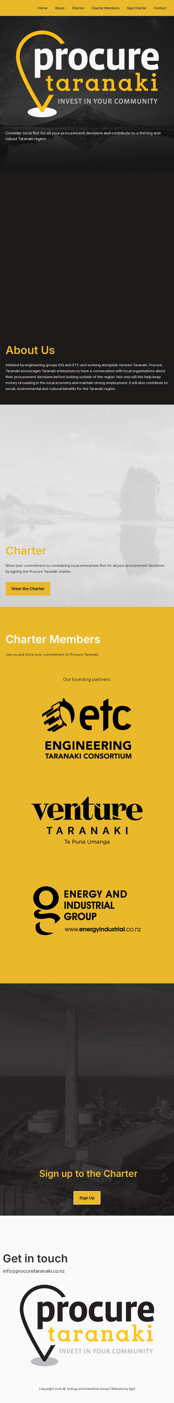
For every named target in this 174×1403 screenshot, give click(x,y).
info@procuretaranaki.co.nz (34, 1271)
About (60, 8)
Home (42, 8)
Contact (160, 8)
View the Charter (28, 588)
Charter (78, 8)
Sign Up (87, 1197)
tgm (132, 1389)
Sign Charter (136, 8)
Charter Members (105, 8)
